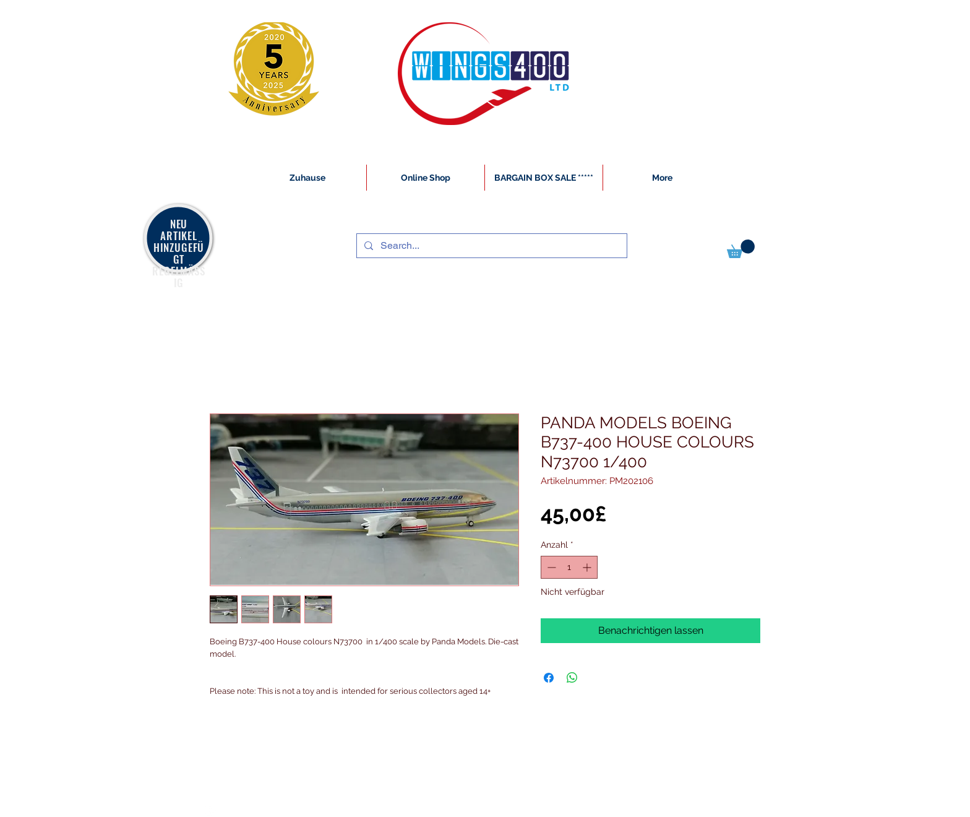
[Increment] (588, 567)
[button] (741, 249)
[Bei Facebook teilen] (548, 677)
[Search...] (490, 245)
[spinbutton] (569, 567)
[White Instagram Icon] (210, 810)
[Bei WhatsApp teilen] (572, 677)
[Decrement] (550, 567)
